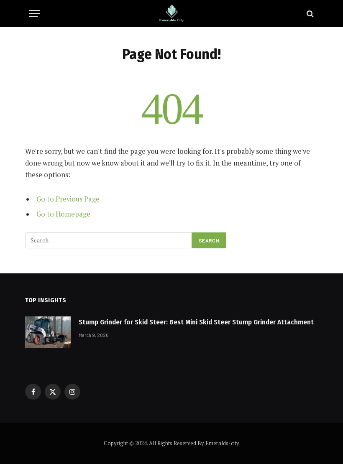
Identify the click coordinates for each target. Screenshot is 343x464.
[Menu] (34, 13)
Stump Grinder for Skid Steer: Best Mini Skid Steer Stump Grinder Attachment (196, 322)
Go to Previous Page (68, 199)
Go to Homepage (63, 214)
